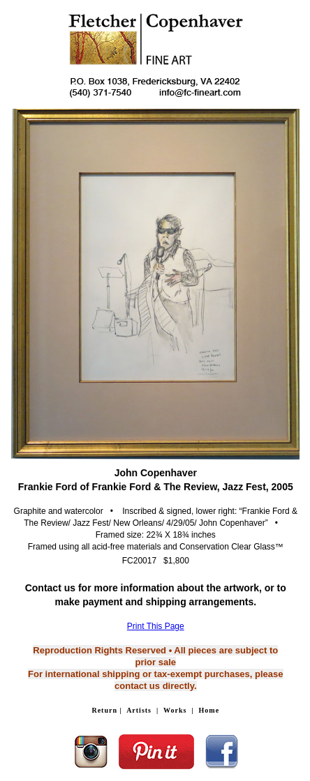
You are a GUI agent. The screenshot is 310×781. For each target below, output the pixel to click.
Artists (139, 710)
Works (174, 710)
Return (104, 710)
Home (209, 710)
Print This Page (155, 626)
